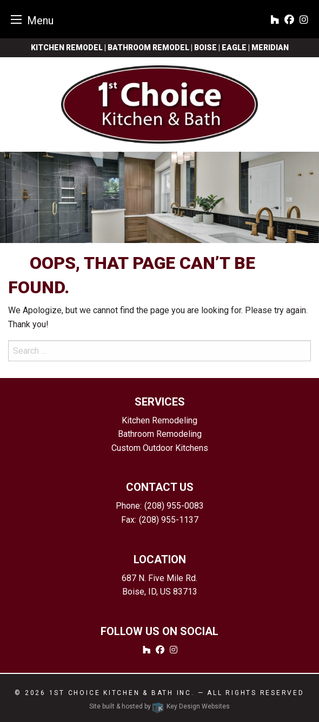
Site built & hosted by (159, 706)
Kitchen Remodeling (159, 420)
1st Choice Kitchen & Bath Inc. (122, 693)
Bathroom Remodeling (160, 434)
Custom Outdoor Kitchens (159, 448)
